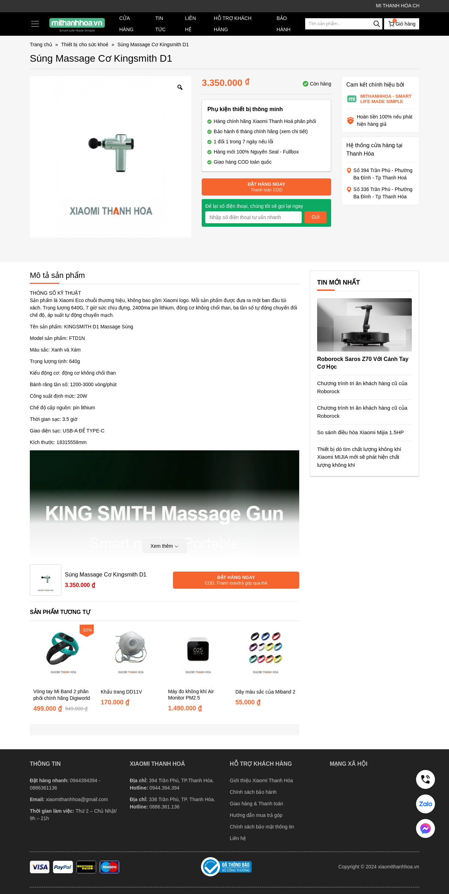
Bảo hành (284, 23)
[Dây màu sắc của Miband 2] (265, 654)
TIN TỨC (160, 23)
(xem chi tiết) (294, 131)
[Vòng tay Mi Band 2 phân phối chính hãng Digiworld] (63, 654)
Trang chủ (41, 44)
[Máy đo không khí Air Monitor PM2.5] (198, 654)
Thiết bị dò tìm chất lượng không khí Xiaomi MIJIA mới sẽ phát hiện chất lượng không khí (359, 457)
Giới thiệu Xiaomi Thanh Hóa (261, 780)
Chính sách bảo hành (253, 792)
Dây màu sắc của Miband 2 (265, 692)
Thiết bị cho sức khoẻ (84, 44)
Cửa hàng (126, 23)
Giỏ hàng (401, 23)
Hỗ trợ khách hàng (233, 23)
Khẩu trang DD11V (121, 692)
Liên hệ (190, 23)
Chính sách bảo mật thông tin (262, 827)
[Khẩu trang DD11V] (131, 654)
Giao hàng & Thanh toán (256, 803)
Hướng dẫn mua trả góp (256, 815)
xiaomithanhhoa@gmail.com (77, 799)
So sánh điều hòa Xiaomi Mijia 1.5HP (360, 432)
